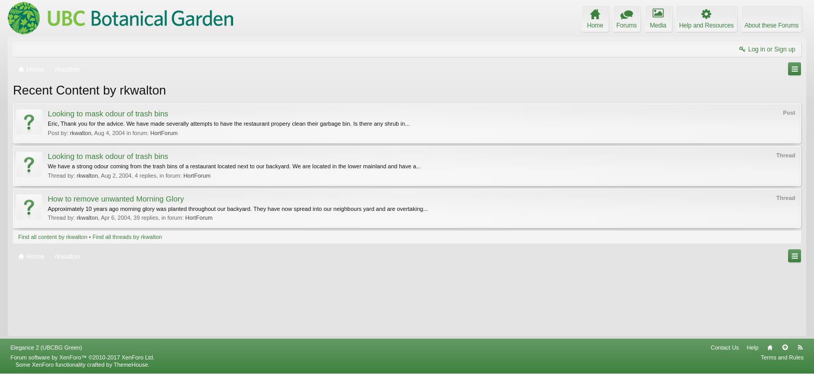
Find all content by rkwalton (52, 237)
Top (785, 347)
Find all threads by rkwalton (127, 237)
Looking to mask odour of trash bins (108, 114)
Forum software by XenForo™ (82, 357)
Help (752, 347)
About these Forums (771, 25)
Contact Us (725, 347)
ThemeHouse (131, 365)
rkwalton (80, 133)
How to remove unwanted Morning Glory (116, 199)
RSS (800, 347)
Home (770, 347)
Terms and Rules (782, 357)
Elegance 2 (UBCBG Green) (46, 347)
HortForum (164, 133)
